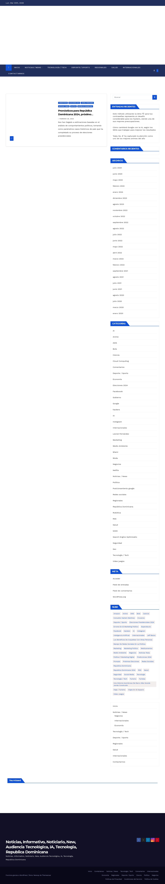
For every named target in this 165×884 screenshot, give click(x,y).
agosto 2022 (118, 228)
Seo (114, 549)
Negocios (117, 464)
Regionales (100, 67)
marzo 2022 (118, 259)
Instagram (117, 422)
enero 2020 (118, 313)
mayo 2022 (118, 247)
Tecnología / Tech (57, 67)
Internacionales (131, 67)
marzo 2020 (118, 307)
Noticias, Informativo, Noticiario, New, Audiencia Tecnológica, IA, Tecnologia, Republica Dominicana (41, 846)
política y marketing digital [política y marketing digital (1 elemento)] (124, 657)
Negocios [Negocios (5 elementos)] (132, 653)
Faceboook (118, 391)
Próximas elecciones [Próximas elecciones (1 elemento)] (131, 661)
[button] (154, 70)
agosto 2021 (118, 277)
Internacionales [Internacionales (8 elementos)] (138, 635)
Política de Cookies (151, 879)
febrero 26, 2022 (66, 119)
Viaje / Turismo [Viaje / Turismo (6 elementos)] (119, 690)
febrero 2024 (118, 186)
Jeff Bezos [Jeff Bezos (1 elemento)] (151, 635)
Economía (117, 379)
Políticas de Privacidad (113, 879)
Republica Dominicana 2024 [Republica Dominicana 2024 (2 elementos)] (124, 670)
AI (114, 331)
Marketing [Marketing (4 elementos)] (117, 648)
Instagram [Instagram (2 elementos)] (141, 631)
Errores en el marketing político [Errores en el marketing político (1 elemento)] (126, 627)
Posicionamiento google (123, 488)
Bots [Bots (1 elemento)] (138, 614)
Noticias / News (33, 67)
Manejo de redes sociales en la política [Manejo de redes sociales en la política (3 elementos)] (129, 644)
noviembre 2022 (120, 210)
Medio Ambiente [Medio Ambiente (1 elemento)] (120, 653)
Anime (115, 337)
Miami (115, 452)
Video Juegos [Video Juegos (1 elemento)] (119, 694)
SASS (115, 531)
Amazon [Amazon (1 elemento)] (117, 614)
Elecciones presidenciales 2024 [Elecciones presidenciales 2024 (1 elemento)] (142, 622)
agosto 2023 (118, 204)
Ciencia (116, 355)
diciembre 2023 (120, 198)
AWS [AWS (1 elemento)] (132, 614)
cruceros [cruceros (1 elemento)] (141, 618)
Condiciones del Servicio (133, 879)
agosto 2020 (118, 295)
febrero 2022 (119, 265)
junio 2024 (117, 174)
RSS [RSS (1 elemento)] (139, 670)
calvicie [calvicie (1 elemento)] (146, 614)
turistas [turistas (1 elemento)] (142, 679)
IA (114, 416)
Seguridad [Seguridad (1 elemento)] (117, 674)
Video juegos (118, 561)
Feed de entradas (121, 585)
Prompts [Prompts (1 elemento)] (117, 661)
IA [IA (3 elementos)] (133, 631)
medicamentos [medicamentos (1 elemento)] (146, 648)
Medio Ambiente (120, 446)
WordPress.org (119, 597)
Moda (115, 458)
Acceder (116, 579)
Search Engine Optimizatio (125, 537)
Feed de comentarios (122, 591)
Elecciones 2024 (74, 102)
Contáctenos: (99, 871)
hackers (116, 410)
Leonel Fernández (87, 102)
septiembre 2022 (120, 222)
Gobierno (117, 397)
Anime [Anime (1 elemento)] (125, 614)
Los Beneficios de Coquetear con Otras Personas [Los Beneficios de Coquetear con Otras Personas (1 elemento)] (133, 640)
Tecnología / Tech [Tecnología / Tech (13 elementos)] (120, 679)
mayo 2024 (118, 180)
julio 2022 (117, 234)
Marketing (117, 440)
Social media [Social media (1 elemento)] (129, 674)
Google (116, 403)
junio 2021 (117, 289)
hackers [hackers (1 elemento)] (127, 631)
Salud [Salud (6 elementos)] (146, 670)
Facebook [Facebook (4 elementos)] (117, 631)
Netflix (116, 470)
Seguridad (117, 543)
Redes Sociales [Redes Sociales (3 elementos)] (148, 661)
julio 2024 (117, 168)
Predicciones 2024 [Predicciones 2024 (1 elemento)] (144, 657)
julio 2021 (117, 283)
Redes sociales (119, 494)
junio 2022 (117, 241)
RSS (114, 519)
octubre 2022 (119, 216)
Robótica (117, 513)
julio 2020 (117, 301)
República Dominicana (85, 106)
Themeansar (46, 875)
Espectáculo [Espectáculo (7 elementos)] (146, 627)
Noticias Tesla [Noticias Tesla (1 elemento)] (144, 653)
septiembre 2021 (120, 271)
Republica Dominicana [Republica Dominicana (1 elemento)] (122, 666)
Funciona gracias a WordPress (17, 875)
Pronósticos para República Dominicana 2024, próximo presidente (75, 114)
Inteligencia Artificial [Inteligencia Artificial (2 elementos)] (121, 635)
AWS (115, 343)
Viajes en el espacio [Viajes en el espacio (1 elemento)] (136, 690)
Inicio (17, 67)
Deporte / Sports (81, 67)
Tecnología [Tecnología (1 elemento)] (141, 674)
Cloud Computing (121, 361)
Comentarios (63, 102)
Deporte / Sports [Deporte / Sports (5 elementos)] (120, 622)
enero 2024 (118, 192)
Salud (114, 67)
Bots (115, 349)
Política (73, 106)
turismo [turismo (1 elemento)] (133, 679)
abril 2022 (117, 253)
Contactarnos (16, 74)
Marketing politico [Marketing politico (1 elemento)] (131, 648)
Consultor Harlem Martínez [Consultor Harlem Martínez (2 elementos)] (124, 618)
